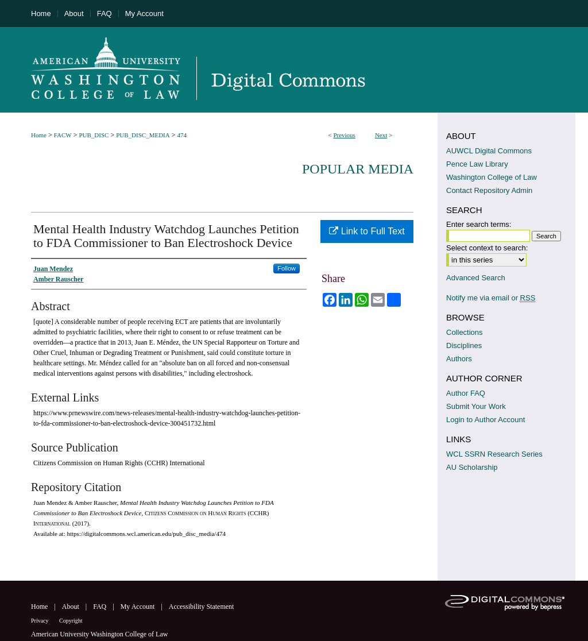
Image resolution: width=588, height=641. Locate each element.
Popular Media (357, 168)
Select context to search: (487, 248)
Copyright (71, 620)
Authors (459, 358)
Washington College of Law (491, 177)
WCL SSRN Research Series (494, 454)
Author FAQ (465, 393)
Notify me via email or (490, 298)
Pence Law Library (477, 164)
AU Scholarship (472, 467)
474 (182, 135)
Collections (464, 332)
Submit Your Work (476, 406)
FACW (63, 135)
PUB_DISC (94, 135)
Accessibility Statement (201, 607)
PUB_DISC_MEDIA (143, 135)
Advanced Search (475, 277)
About (71, 607)
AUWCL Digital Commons (489, 150)
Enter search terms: (478, 224)
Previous (344, 135)
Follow (286, 268)
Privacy (40, 620)
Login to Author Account (485, 419)
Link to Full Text (366, 231)
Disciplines (464, 345)
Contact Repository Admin (489, 190)
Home (39, 135)
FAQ (100, 607)
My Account (139, 607)
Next (381, 135)
